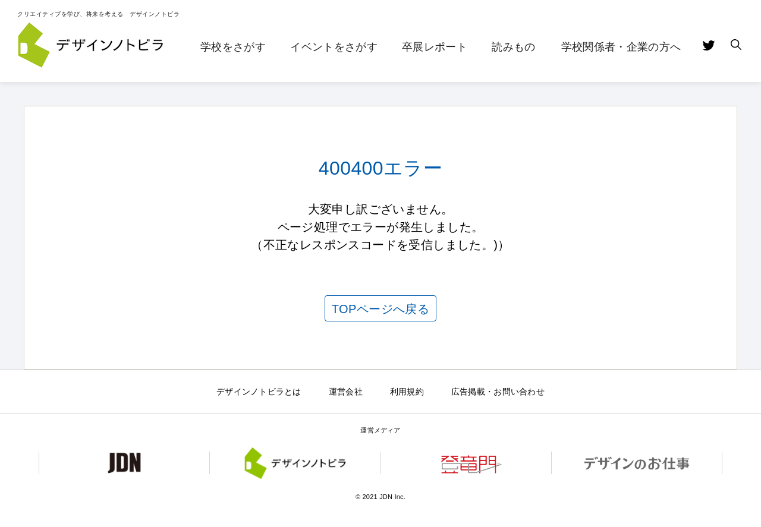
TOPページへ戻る (380, 308)
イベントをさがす (334, 47)
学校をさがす (233, 47)
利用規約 (407, 391)
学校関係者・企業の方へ (621, 47)
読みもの (513, 47)
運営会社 (346, 391)
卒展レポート (434, 47)
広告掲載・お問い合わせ (498, 391)
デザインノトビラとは (258, 391)
